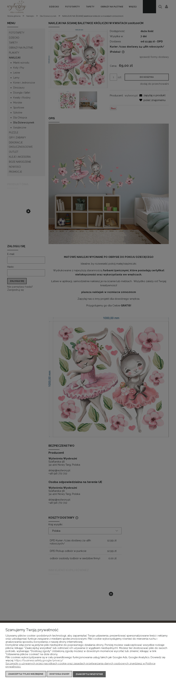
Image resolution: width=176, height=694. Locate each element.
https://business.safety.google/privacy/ (38, 660)
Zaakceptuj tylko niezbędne (25, 674)
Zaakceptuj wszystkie (89, 674)
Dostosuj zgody (59, 674)
